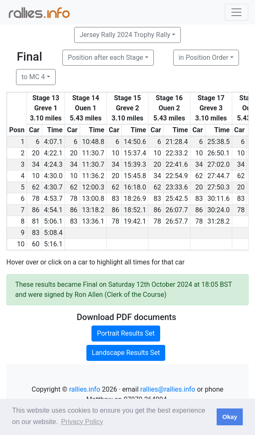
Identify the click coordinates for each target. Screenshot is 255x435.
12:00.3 (93, 187)
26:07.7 (177, 210)
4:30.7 (53, 187)
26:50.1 (218, 153)
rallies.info (84, 389)
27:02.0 (218, 164)
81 (36, 221)
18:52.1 (135, 210)
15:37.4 (135, 153)
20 (36, 153)
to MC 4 (33, 77)
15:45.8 (135, 176)
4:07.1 (53, 142)
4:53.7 (53, 199)
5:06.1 (53, 221)
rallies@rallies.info (167, 389)
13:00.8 (93, 199)
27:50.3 (218, 187)
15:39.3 (135, 164)
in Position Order (203, 57)
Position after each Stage (105, 57)
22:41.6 (177, 164)
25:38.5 (218, 142)
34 (36, 164)
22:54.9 (177, 176)
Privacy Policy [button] (82, 421)
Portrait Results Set (126, 333)
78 (36, 199)
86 (36, 210)
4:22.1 (53, 153)
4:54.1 (53, 210)
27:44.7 (218, 176)
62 (199, 176)
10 (115, 153)
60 (36, 244)
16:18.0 (135, 187)
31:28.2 (218, 221)
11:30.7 (93, 153)
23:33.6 (177, 187)
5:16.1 (53, 244)
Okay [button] (229, 417)
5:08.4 (53, 233)
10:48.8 (93, 142)
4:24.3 (53, 164)
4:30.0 (53, 176)
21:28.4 (177, 142)
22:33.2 (177, 153)
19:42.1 (135, 221)
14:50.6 (135, 142)
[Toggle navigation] (236, 12)
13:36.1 (93, 221)
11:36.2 (93, 176)
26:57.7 (177, 221)
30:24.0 (218, 210)
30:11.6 (218, 199)
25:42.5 (177, 199)
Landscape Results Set (126, 353)
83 (115, 199)
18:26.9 (135, 199)
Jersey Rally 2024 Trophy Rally (125, 35)
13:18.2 (93, 210)
